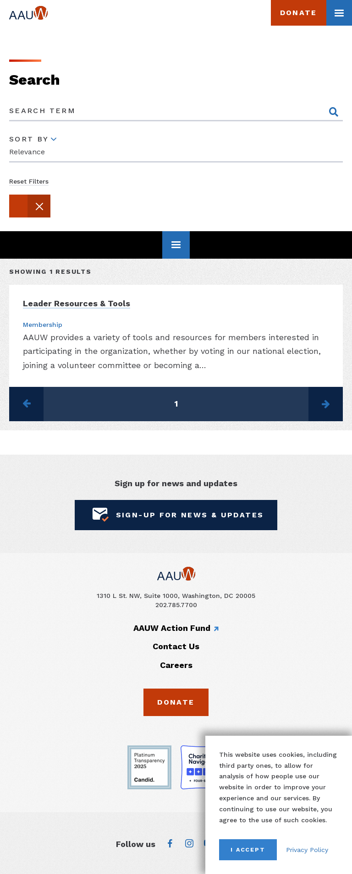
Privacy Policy (307, 849)
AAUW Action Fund (171, 627)
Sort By (29, 139)
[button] (29, 205)
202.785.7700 (176, 604)
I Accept (248, 849)
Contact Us (176, 646)
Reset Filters (29, 181)
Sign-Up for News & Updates (176, 515)
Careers (176, 664)
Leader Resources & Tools (76, 303)
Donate (298, 12)
